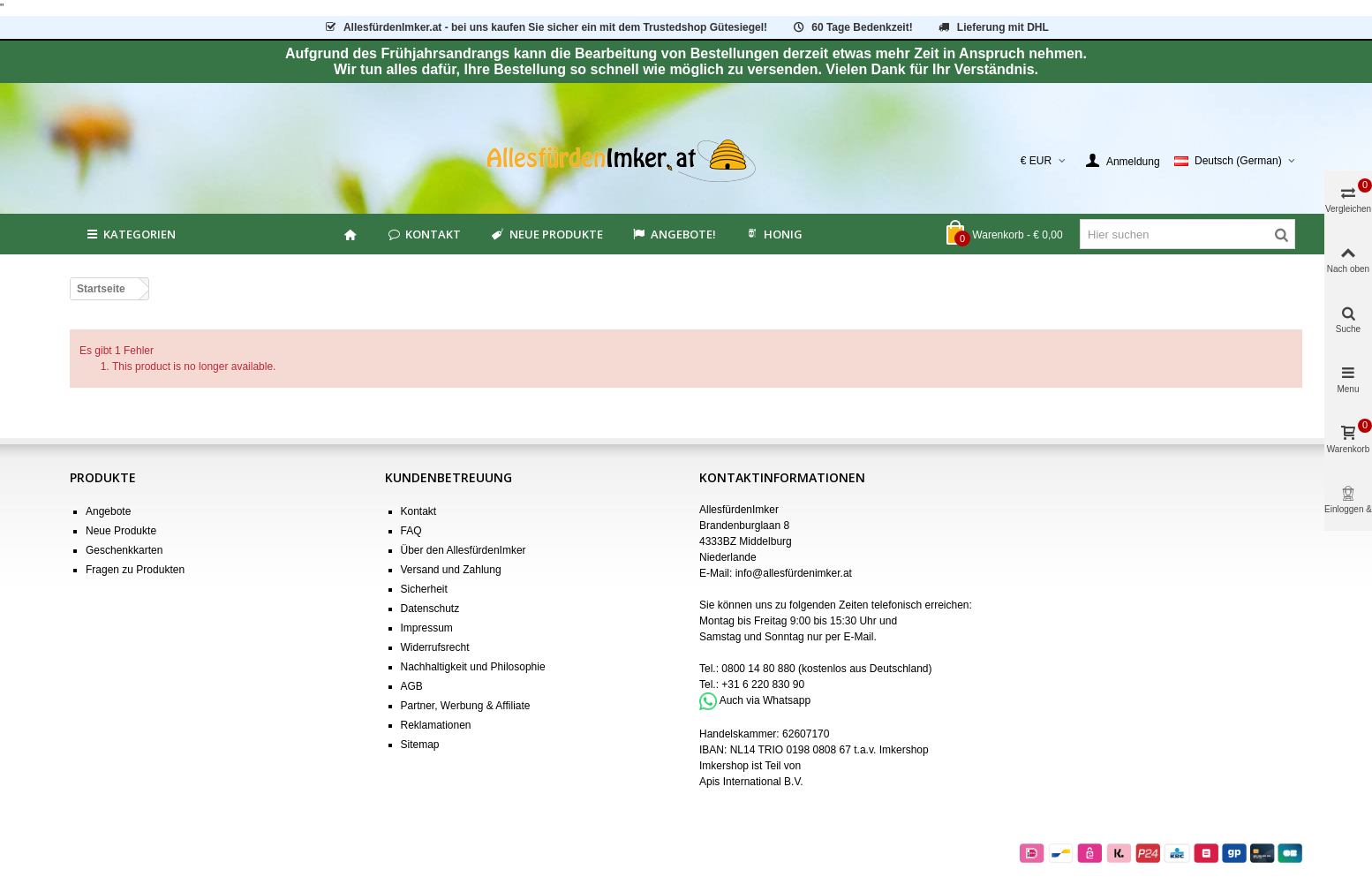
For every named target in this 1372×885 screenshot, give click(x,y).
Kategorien (130, 234)
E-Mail (858, 637)
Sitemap (420, 744)
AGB (412, 686)
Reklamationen (436, 725)
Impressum (427, 628)
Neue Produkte (545, 234)
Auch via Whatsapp (765, 700)
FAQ (411, 531)
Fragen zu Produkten (135, 570)
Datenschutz (430, 608)
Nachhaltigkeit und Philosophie (473, 667)
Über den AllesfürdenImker (463, 550)
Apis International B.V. (751, 781)
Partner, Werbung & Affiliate (466, 706)
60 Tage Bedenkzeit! (851, 27)
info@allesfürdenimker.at (793, 573)
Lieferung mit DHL (993, 27)
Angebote (108, 511)
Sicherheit (424, 589)
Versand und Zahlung (451, 570)
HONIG (773, 234)
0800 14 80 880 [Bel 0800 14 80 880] (758, 668)
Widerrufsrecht (435, 647)
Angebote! (673, 234)
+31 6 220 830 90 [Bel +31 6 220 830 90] (762, 684)
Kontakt (423, 234)
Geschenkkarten (124, 550)
